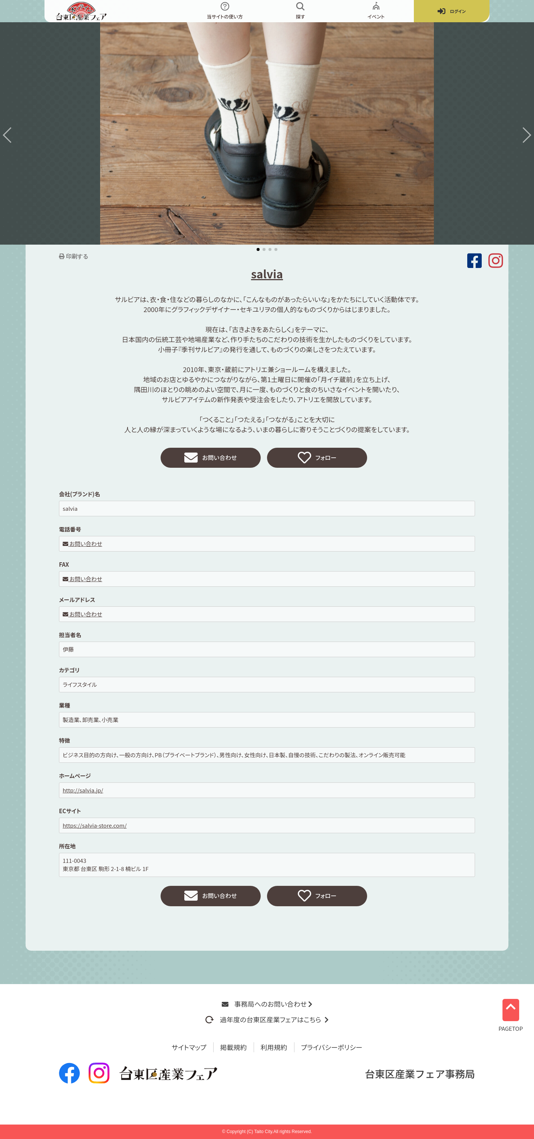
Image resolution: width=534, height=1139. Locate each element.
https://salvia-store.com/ (95, 827)
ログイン (451, 11)
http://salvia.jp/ (83, 792)
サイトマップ (189, 1047)
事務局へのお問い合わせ (267, 1004)
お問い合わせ (210, 459)
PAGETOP (510, 1013)
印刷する (76, 256)
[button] (10, 135)
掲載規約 (233, 1047)
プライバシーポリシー (332, 1047)
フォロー (317, 459)
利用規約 (274, 1047)
